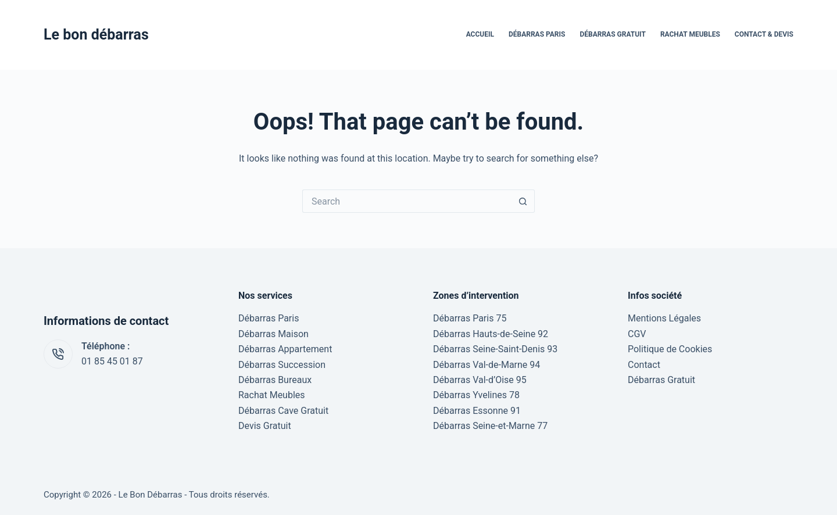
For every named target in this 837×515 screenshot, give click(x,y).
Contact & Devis (764, 34)
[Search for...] (407, 201)
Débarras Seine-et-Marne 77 (490, 425)
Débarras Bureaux (275, 379)
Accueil (480, 34)
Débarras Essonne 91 (477, 410)
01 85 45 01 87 (112, 361)
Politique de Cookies (670, 349)
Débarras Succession (282, 364)
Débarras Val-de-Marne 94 (486, 364)
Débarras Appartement (285, 349)
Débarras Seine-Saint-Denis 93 (495, 349)
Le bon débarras (96, 34)
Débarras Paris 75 (469, 318)
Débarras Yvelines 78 (476, 394)
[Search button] (523, 201)
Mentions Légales (664, 318)
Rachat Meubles (690, 34)
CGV (637, 333)
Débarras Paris (537, 34)
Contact (644, 364)
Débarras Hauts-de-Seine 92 (490, 333)
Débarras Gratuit (612, 34)
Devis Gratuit (264, 425)
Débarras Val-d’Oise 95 (480, 379)
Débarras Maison (273, 333)
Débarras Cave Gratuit (283, 410)
